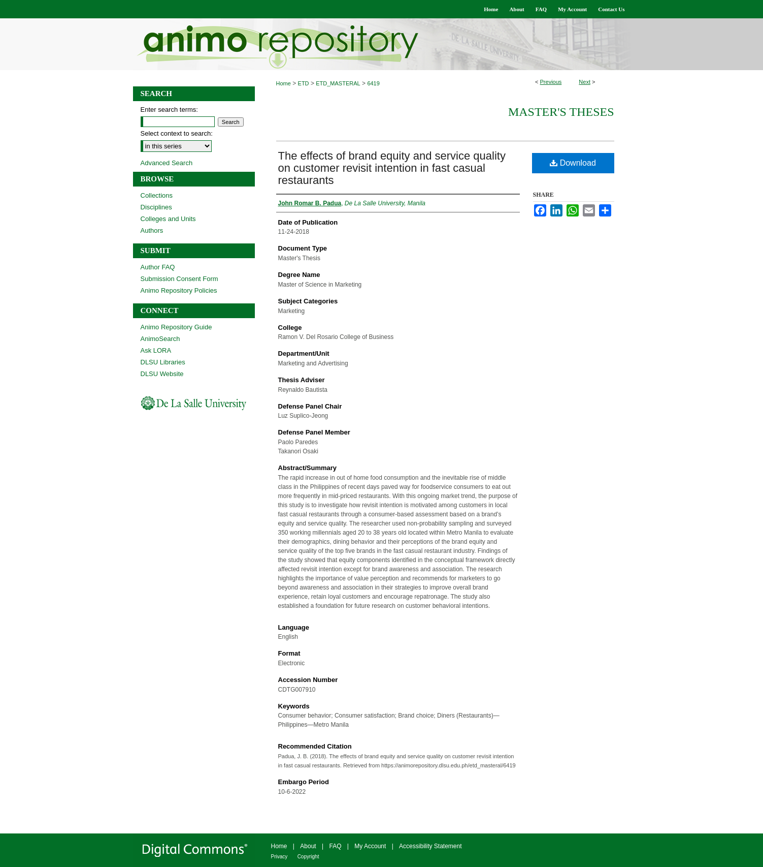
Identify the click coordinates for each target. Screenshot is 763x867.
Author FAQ (158, 267)
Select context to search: (177, 133)
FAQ (335, 846)
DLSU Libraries (163, 362)
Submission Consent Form (179, 279)
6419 (373, 83)
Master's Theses (561, 111)
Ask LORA (156, 350)
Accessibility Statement (430, 846)
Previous (551, 82)
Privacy (279, 856)
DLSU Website (162, 374)
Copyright (308, 856)
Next (584, 82)
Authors (152, 230)
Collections (157, 195)
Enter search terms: (169, 109)
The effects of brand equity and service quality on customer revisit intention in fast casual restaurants (392, 168)
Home (283, 83)
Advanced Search (167, 163)
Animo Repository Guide (176, 327)
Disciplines (156, 207)
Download (573, 163)
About (308, 846)
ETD (303, 83)
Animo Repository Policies (179, 290)
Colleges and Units (168, 219)
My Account (370, 846)
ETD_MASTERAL (338, 83)
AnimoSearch (160, 339)
